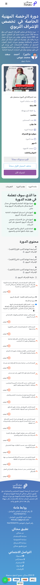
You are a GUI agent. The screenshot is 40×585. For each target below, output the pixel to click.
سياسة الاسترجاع (20, 543)
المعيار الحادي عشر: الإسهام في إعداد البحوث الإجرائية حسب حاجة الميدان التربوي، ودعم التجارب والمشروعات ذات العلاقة (19, 421)
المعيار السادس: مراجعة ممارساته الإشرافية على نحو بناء (19, 363)
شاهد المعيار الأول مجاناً (20, 166)
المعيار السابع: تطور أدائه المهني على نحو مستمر (21, 373)
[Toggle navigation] (6, 4)
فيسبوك (20, 556)
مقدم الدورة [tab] (20, 187)
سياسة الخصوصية (20, 539)
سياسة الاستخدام (20, 536)
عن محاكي (20, 533)
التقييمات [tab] (9, 187)
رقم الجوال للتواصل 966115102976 (20, 523)
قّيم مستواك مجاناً (20, 159)
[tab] (20, 287)
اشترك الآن (20, 172)
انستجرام (20, 563)
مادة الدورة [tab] (33, 187)
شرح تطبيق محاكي (20, 546)
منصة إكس (20, 559)
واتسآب (20, 569)
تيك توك (20, 566)
